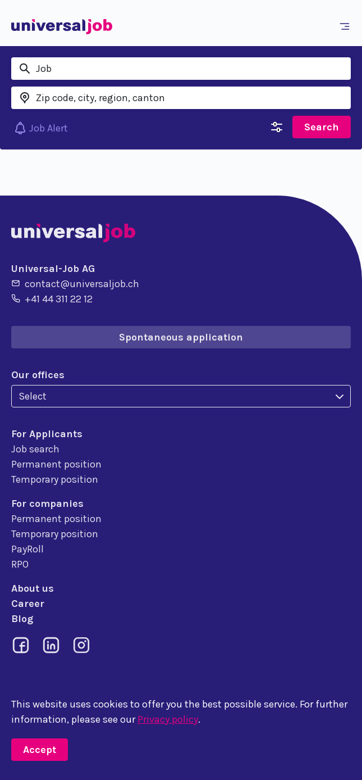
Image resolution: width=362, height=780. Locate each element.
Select (33, 396)
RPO (20, 564)
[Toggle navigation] (347, 26)
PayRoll (27, 549)
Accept (39, 749)
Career (27, 603)
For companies (47, 503)
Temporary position (54, 479)
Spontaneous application (181, 337)
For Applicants (47, 434)
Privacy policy (168, 719)
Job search (35, 449)
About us (32, 588)
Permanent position (56, 464)
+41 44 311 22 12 (52, 298)
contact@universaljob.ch (75, 283)
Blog (22, 619)
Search (321, 127)
